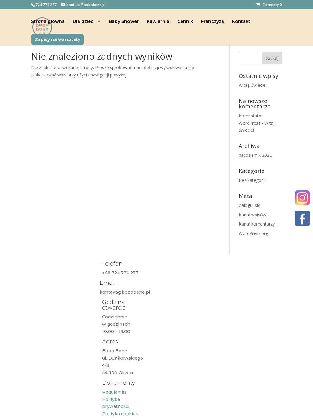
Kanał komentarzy (257, 224)
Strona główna (48, 21)
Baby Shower (124, 21)
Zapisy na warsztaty (57, 39)
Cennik (185, 21)
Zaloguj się (249, 205)
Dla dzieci (84, 21)
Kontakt (241, 21)
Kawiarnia (158, 21)
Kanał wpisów (252, 215)
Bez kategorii (252, 180)
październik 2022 (255, 155)
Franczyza (212, 21)
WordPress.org (253, 233)
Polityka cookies (120, 413)
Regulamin (114, 392)
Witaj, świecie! (253, 85)
